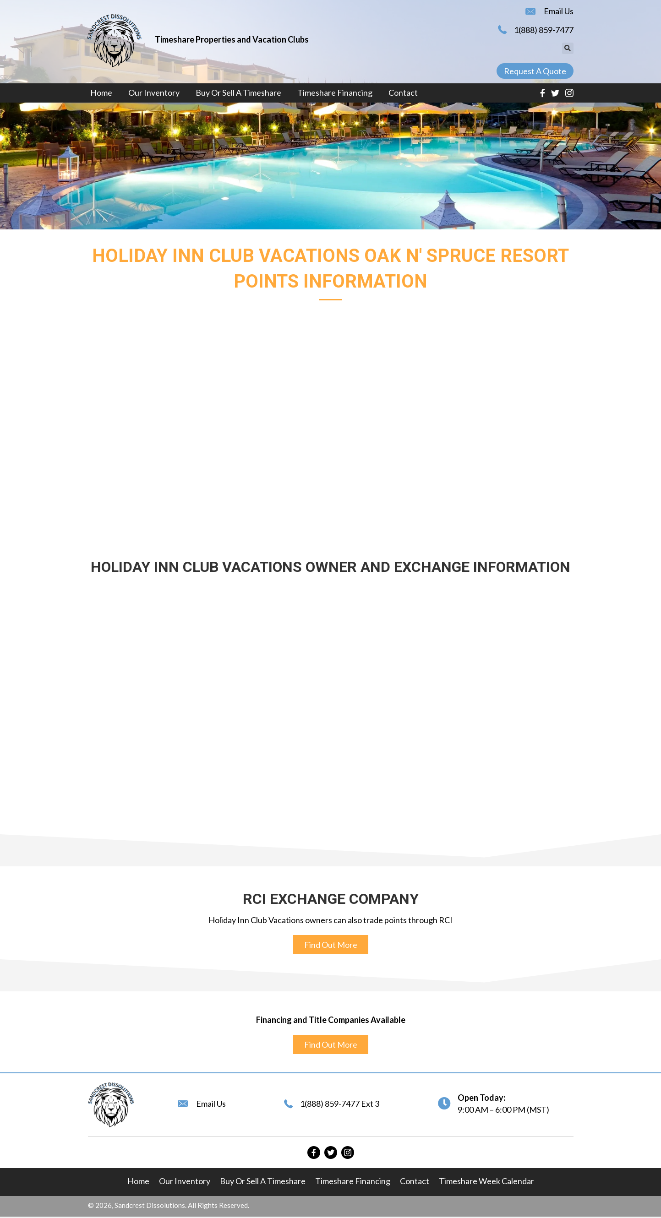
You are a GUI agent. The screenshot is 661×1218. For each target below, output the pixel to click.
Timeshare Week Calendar (486, 1181)
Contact (414, 1181)
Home (138, 1181)
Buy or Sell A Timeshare (263, 1181)
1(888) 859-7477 (544, 30)
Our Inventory (184, 1181)
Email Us (559, 11)
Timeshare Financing (352, 1181)
